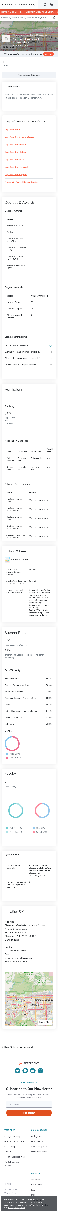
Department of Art (13, 129)
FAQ (33, 1190)
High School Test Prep (14, 1157)
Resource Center (39, 1152)
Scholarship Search (40, 1146)
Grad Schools (16, 11)
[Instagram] (40, 1070)
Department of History (15, 152)
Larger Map (44, 1022)
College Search (38, 1136)
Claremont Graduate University (39, 11)
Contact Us (36, 1184)
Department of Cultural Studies (19, 137)
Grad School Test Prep (14, 1141)
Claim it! (48, 54)
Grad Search (37, 1141)
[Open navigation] (51, 4)
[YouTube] (33, 1070)
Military (7, 1152)
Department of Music (15, 159)
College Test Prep (12, 1136)
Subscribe (29, 1112)
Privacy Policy (10, 1189)
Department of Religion (16, 174)
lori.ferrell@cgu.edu (22, 958)
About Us (35, 1179)
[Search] (45, 4)
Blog (33, 1195)
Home (4, 11)
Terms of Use (10, 1193)
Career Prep (9, 1146)
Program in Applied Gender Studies (21, 182)
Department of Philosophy (17, 167)
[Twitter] (17, 1070)
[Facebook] (25, 1070)
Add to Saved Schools (29, 75)
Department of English (15, 144)
